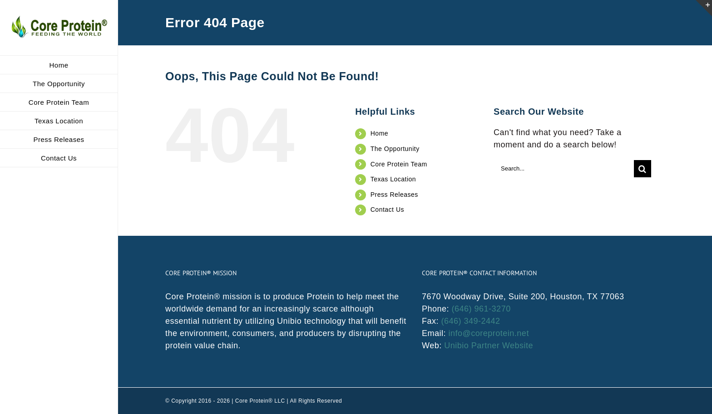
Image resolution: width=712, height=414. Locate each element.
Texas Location (393, 179)
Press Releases (394, 194)
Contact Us (387, 209)
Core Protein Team (399, 164)
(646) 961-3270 (481, 308)
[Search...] (564, 168)
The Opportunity (395, 148)
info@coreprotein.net (489, 333)
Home (379, 133)
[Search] (642, 168)
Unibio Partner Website (488, 345)
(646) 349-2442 (470, 321)
